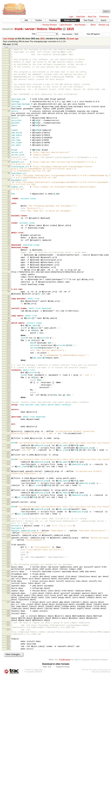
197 (8, 708)
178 (8, 636)
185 (8, 656)
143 (8, 501)
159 (8, 562)
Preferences (104, 17)
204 (8, 750)
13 (9, 86)
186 (8, 659)
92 (9, 353)
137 (8, 485)
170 (8, 605)
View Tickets (88, 20)
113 (8, 414)
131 (8, 468)
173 (8, 616)
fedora (42, 29)
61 (9, 257)
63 (9, 263)
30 (9, 144)
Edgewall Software (34, 788)
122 (8, 441)
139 (8, 490)
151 (8, 531)
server (30, 29)
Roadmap (53, 20)
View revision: (67, 34)
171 (8, 607)
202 (8, 736)
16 (9, 95)
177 (8, 630)
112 (8, 411)
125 (8, 450)
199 (8, 722)
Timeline (38, 20)
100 (8, 375)
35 (9, 159)
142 (8, 498)
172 (8, 610)
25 (9, 124)
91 (9, 350)
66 (9, 271)
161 (8, 571)
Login (71, 17)
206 (8, 756)
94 (9, 358)
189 (8, 671)
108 (8, 399)
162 (8, 573)
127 (8, 456)
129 (8, 462)
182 (8, 647)
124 (8, 447)
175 (8, 622)
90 (9, 347)
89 (9, 345)
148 (8, 520)
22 (9, 112)
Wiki (26, 20)
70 (9, 283)
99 (9, 373)
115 (8, 420)
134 (8, 476)
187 (8, 662)
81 (9, 319)
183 (8, 650)
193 (8, 688)
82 (9, 322)
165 (8, 585)
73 (9, 292)
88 (9, 339)
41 (9, 176)
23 (9, 115)
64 (9, 266)
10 (9, 77)
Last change (8, 38)
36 (9, 162)
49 (9, 223)
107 (8, 396)
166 (8, 587)
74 (9, 295)
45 (9, 199)
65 (9, 268)
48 (9, 221)
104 (8, 387)
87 (9, 336)
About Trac (92, 17)
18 (9, 101)
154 (8, 543)
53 (9, 234)
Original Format (62, 783)
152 (8, 534)
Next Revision (80, 25)
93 (9, 356)
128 (8, 459)
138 (8, 487)
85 (9, 331)
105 (8, 390)
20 (9, 107)
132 (8, 470)
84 (9, 328)
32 (9, 150)
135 (8, 479)
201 (8, 733)
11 (9, 80)
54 (9, 237)
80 (9, 313)
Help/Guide (80, 17)
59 (9, 252)
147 (8, 515)
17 (9, 98)
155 (8, 549)
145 (8, 509)
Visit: (34, 34)
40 (9, 173)
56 (9, 243)
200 (8, 725)
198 (8, 719)
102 (8, 381)
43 (9, 185)
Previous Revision (49, 25)
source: (8, 29)
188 (8, 665)
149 (8, 523)
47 (9, 215)
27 (9, 135)
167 (8, 590)
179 (8, 638)
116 (8, 423)
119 (8, 432)
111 (8, 408)
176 (8, 627)
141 (8, 495)
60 (9, 255)
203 (8, 742)
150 (8, 529)
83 (9, 325)
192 (8, 682)
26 (9, 132)
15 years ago (72, 38)
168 (8, 596)
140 (8, 493)
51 (9, 229)
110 (8, 405)
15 (9, 92)
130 (8, 465)
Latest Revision (66, 25)
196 (8, 697)
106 (8, 393)
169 (8, 599)
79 (9, 310)
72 (9, 289)
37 (9, 165)
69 (9, 280)
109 (8, 402)
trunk (19, 29)
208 (8, 762)
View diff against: (98, 34)
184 (8, 653)
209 (8, 765)
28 (9, 138)
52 (9, 232)
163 (8, 576)
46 (9, 207)
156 (8, 551)
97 (9, 367)
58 (9, 249)
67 (9, 274)
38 (9, 168)
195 (8, 694)
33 (9, 153)
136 (8, 482)
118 (8, 429)
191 (8, 677)
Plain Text (47, 783)
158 (8, 559)
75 (9, 298)
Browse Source (70, 20)
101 (8, 378)
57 (9, 246)
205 (8, 753)
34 (9, 156)
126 (8, 453)
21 (9, 109)
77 (9, 304)
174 (8, 619)
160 (8, 565)
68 (9, 277)
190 (8, 674)
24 (9, 118)
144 (8, 504)
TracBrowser (65, 776)
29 (9, 141)
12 (9, 83)
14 (9, 89)
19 (9, 104)
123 (8, 444)
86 (9, 334)
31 (9, 147)
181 (8, 644)
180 (8, 641)
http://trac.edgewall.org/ (101, 788)
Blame (93, 25)
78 (9, 307)
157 (8, 557)
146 (8, 512)
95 (9, 361)
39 (9, 170)
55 (9, 240)
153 (8, 540)
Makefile (55, 29)
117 (8, 426)
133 (8, 473)
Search (103, 20)
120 (8, 435)
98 (9, 370)
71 (9, 286)
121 (8, 438)
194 (8, 691)
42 (9, 179)
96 (9, 364)
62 (9, 260)
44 (9, 190)
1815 (70, 29)
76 (9, 301)
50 (9, 226)
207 (8, 759)
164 (8, 579)
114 (8, 417)
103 (8, 384)
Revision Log (104, 25)
